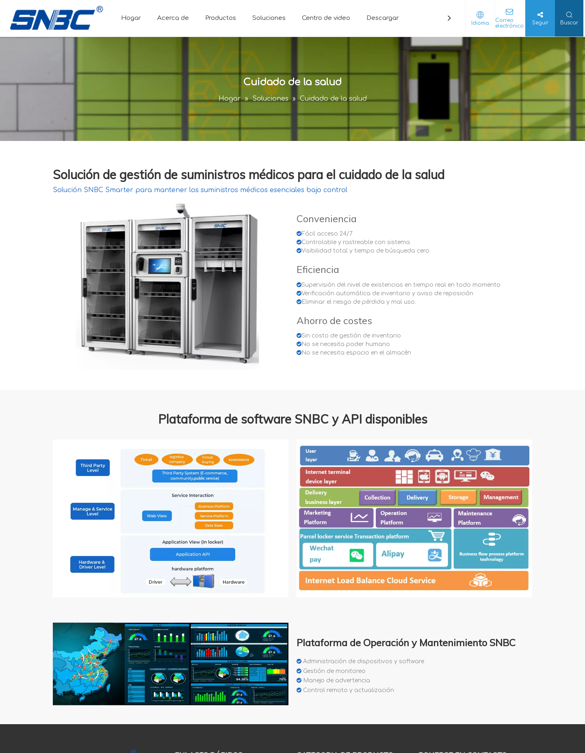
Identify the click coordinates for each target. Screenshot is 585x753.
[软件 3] (170, 664)
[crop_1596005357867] (170, 284)
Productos (220, 18)
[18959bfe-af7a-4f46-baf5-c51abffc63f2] (414, 518)
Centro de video (326, 18)
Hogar (131, 18)
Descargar (382, 18)
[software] (170, 518)
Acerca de (173, 18)
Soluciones (269, 18)
